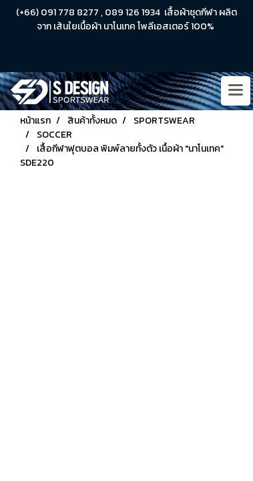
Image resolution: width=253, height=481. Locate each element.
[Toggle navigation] (235, 91)
